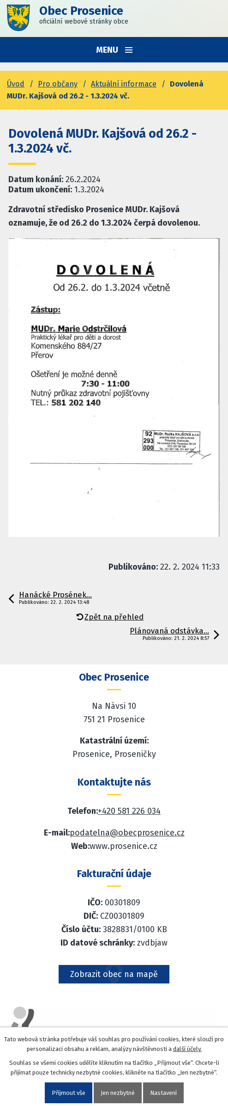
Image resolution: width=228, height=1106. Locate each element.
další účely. (187, 1048)
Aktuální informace (123, 84)
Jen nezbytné (118, 1092)
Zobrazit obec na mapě (114, 974)
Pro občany (58, 84)
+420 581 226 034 (129, 811)
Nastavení (163, 1092)
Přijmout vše (68, 1092)
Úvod (15, 84)
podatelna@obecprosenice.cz (127, 833)
